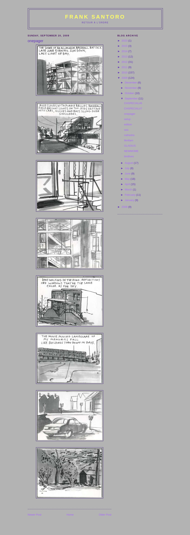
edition (128, 124)
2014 (125, 51)
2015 (125, 45)
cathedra (129, 135)
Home (70, 514)
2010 (125, 72)
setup (127, 119)
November (131, 87)
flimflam (128, 140)
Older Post (105, 514)
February (130, 194)
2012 (125, 61)
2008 (125, 206)
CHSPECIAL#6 (133, 103)
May (127, 178)
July (127, 168)
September (131, 98)
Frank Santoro (95, 17)
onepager (129, 113)
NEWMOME (131, 151)
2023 (125, 40)
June (128, 173)
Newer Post (34, 514)
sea (126, 129)
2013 (125, 56)
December (131, 82)
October (130, 93)
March (129, 189)
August (129, 162)
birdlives (129, 156)
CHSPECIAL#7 (133, 108)
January (130, 200)
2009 (125, 77)
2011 (125, 67)
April (128, 184)
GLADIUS (130, 145)
